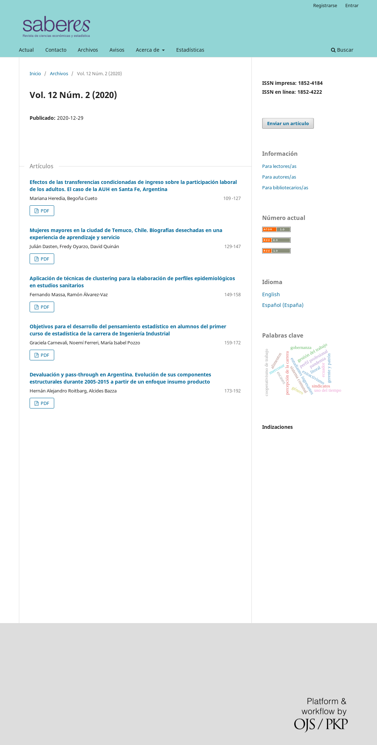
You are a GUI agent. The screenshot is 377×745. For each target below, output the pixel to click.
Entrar (351, 5)
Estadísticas (190, 49)
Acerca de (148, 49)
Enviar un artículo (288, 123)
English (271, 294)
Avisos (116, 49)
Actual (26, 49)
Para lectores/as (279, 166)
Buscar (342, 49)
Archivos (88, 49)
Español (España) (283, 305)
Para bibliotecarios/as (285, 187)
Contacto (55, 49)
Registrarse (325, 5)
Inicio (35, 73)
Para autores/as (279, 177)
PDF (44, 210)
